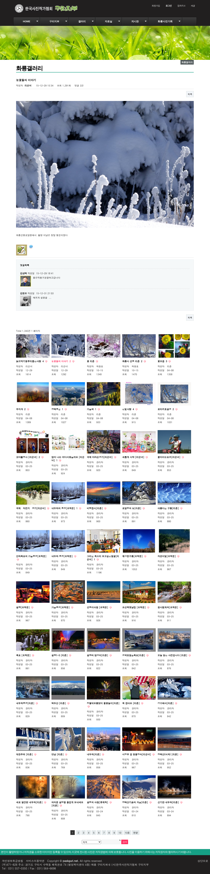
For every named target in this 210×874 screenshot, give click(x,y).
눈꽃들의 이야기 (61, 361)
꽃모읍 (163, 361)
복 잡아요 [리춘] (131, 703)
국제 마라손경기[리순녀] (100, 457)
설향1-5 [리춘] (59, 655)
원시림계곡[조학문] (168, 607)
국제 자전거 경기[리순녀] (31, 508)
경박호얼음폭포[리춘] (134, 655)
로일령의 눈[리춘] (132, 508)
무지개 (21, 409)
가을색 (92, 409)
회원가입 (156, 5)
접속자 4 (181, 5)
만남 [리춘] (57, 754)
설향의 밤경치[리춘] (98, 655)
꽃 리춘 (91, 361)
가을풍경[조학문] (60, 607)
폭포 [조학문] (23, 655)
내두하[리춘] (94, 754)
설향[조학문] (23, 607)
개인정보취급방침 (12, 861)
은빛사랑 (128, 409)
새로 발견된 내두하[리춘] (29, 802)
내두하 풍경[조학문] (62, 556)
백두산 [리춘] (59, 703)
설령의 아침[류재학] (98, 802)
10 (120, 832)
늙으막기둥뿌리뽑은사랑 (30, 361)
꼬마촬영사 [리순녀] (28, 457)
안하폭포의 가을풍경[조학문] (31, 556)
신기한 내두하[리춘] (169, 802)
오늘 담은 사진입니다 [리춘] (173, 655)
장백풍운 (57, 409)
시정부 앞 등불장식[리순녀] (137, 754)
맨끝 (135, 832)
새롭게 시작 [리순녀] (133, 457)
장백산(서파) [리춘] (168, 754)
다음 (127, 832)
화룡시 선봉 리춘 (132, 361)
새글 (193, 5)
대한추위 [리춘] (24, 754)
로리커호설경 (166, 409)
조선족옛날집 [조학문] (134, 607)
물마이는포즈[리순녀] (169, 457)
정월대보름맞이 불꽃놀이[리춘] (103, 703)
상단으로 (203, 861)
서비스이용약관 (35, 861)
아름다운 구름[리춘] (169, 508)
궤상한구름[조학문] (132, 556)
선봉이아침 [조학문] (98, 607)
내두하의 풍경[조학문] (64, 508)
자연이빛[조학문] (167, 556)
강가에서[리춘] (166, 703)
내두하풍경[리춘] (25, 703)
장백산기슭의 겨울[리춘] (135, 802)
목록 (190, 94)
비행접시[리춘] (95, 508)
